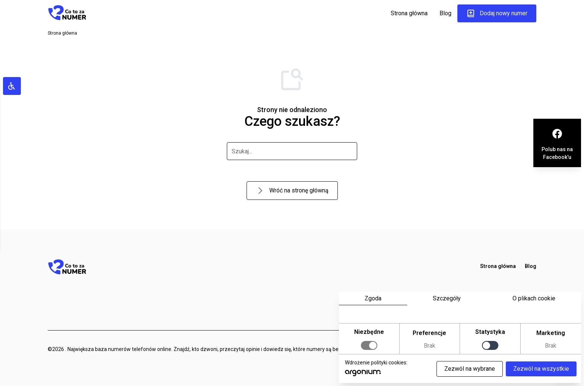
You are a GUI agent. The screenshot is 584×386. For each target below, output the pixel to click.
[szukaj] (292, 151)
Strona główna (409, 13)
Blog (445, 13)
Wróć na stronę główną (292, 190)
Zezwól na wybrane (469, 368)
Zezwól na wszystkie (541, 368)
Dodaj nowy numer (496, 13)
